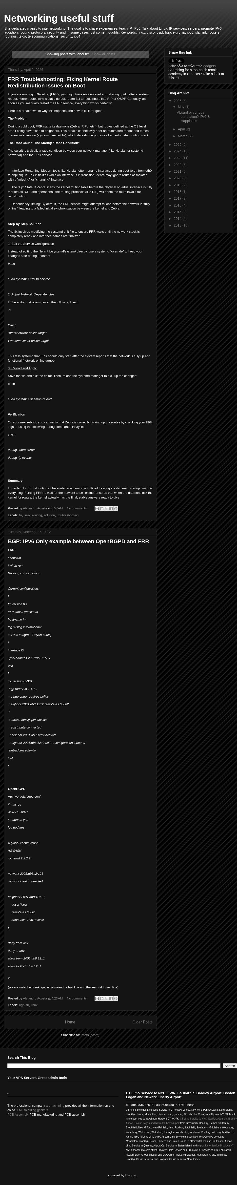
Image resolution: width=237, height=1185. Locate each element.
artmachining (55, 1105)
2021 (178, 171)
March (183, 136)
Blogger (130, 1175)
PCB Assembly (18, 1114)
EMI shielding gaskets (32, 1110)
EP (178, 78)
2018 (178, 192)
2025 (178, 144)
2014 (178, 219)
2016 (178, 205)
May (181, 107)
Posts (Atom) (90, 1035)
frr (20, 515)
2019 (178, 185)
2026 (178, 101)
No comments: (77, 508)
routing (37, 515)
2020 (178, 178)
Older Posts (143, 1022)
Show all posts (103, 54)
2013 (178, 225)
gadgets (209, 66)
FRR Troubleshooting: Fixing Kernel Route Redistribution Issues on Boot (63, 82)
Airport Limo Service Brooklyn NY (215, 1145)
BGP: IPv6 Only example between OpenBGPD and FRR (78, 541)
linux (27, 515)
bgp (22, 1005)
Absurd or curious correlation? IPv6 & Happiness (193, 116)
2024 (178, 151)
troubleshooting (68, 515)
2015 (178, 212)
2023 (178, 158)
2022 (178, 165)
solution (49, 515)
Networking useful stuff (59, 18)
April (182, 129)
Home (70, 1022)
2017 (178, 198)
